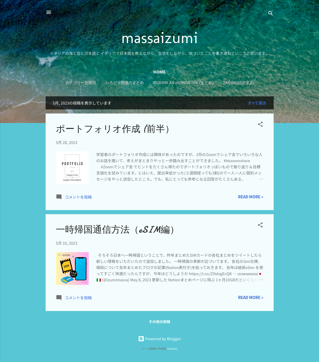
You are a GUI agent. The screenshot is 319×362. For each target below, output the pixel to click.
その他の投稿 (159, 321)
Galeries (172, 348)
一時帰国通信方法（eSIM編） (117, 229)
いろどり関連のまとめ (124, 82)
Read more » (250, 196)
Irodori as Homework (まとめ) (183, 82)
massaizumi (159, 37)
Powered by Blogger (159, 338)
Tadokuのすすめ (238, 82)
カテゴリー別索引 (80, 82)
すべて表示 (257, 103)
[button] (260, 125)
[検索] (270, 14)
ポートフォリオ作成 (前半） (115, 129)
